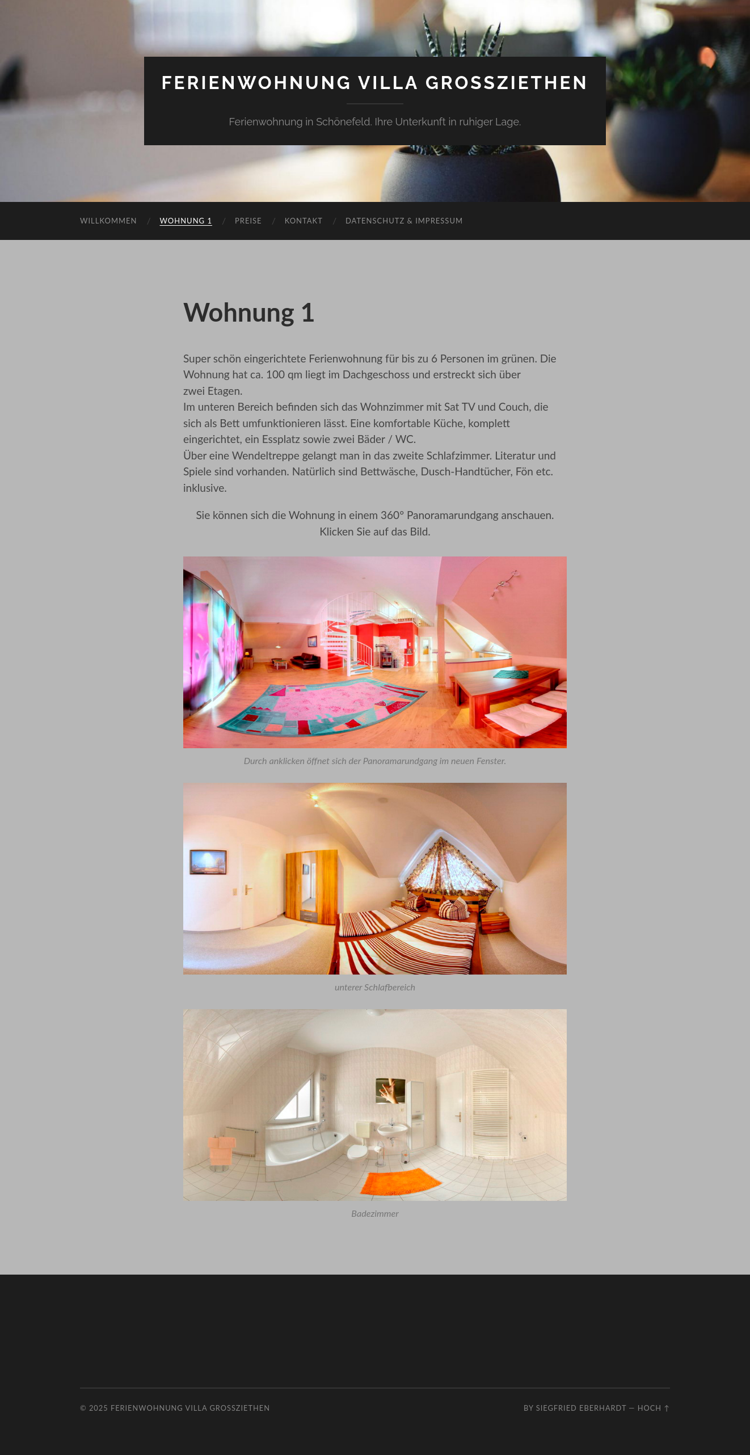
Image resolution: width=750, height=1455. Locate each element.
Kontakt (304, 220)
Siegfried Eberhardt (581, 1407)
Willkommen (108, 220)
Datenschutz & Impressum (404, 220)
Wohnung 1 (186, 220)
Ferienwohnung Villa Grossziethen (374, 82)
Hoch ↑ (654, 1407)
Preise (248, 220)
